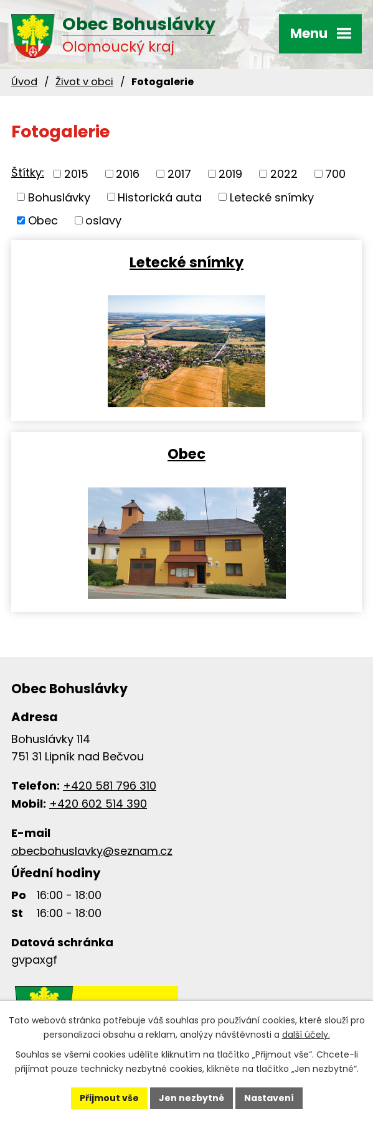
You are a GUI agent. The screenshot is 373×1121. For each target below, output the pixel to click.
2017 (179, 174)
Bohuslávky (59, 197)
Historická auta (160, 197)
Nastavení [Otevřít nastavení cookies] (269, 1098)
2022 (284, 174)
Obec (43, 220)
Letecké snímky (272, 197)
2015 (76, 174)
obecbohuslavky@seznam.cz (91, 851)
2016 (127, 174)
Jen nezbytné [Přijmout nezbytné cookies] (191, 1098)
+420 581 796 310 (109, 785)
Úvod (24, 82)
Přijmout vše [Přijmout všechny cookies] (109, 1098)
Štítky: (27, 172)
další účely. (306, 1034)
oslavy (103, 220)
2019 (230, 174)
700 (335, 174)
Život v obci (84, 82)
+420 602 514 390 (98, 803)
